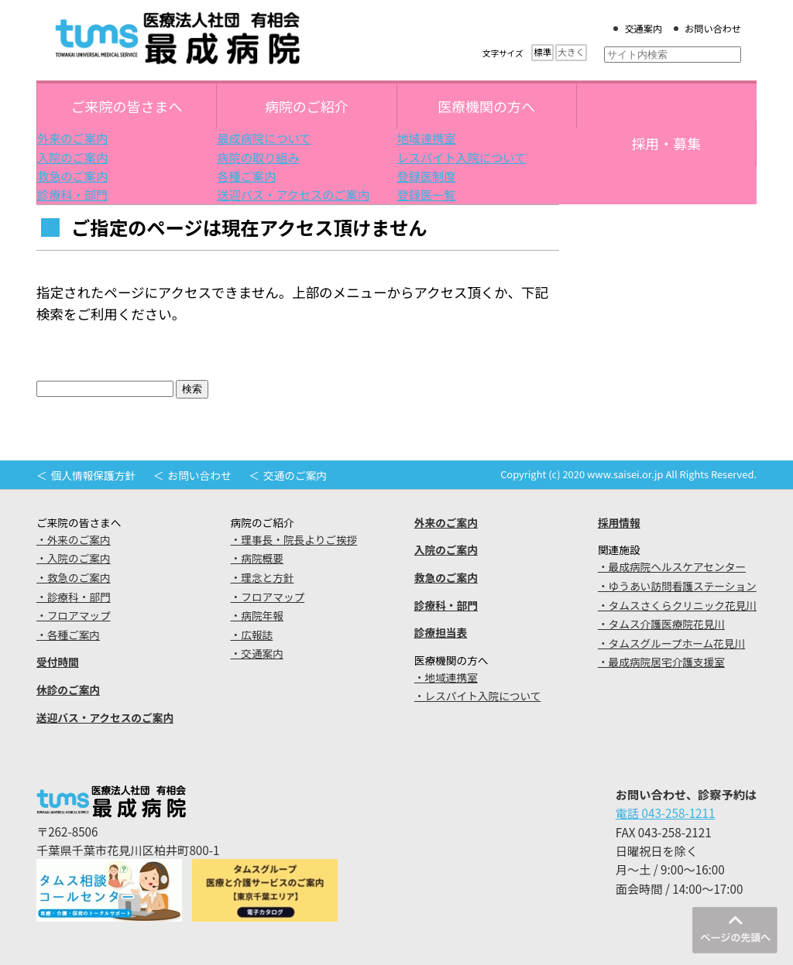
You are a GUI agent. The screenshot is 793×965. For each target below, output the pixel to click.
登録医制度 (426, 175)
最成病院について (264, 137)
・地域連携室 (446, 677)
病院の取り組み (258, 157)
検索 (192, 389)
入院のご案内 (72, 157)
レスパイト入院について (462, 157)
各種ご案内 (246, 175)
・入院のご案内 (73, 558)
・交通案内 (257, 653)
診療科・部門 (72, 194)
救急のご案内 (72, 175)
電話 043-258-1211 (666, 812)
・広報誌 (252, 634)
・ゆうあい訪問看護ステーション (677, 586)
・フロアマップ (73, 615)
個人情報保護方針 (93, 475)
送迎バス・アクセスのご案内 (293, 194)
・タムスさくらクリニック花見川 (677, 605)
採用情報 (619, 522)
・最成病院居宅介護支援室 (661, 661)
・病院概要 (257, 558)
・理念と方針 (262, 577)
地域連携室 (426, 137)
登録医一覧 (426, 194)
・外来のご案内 (73, 539)
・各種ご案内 (68, 634)
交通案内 (643, 29)
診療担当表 (440, 632)
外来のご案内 (72, 137)
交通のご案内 (295, 475)
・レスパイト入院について (477, 695)
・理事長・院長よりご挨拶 (294, 539)
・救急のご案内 (73, 577)
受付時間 (57, 661)
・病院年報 (257, 615)
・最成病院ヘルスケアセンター (672, 566)
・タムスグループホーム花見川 (671, 643)
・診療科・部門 (73, 596)
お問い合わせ (713, 29)
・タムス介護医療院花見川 (661, 623)
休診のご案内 (68, 689)
